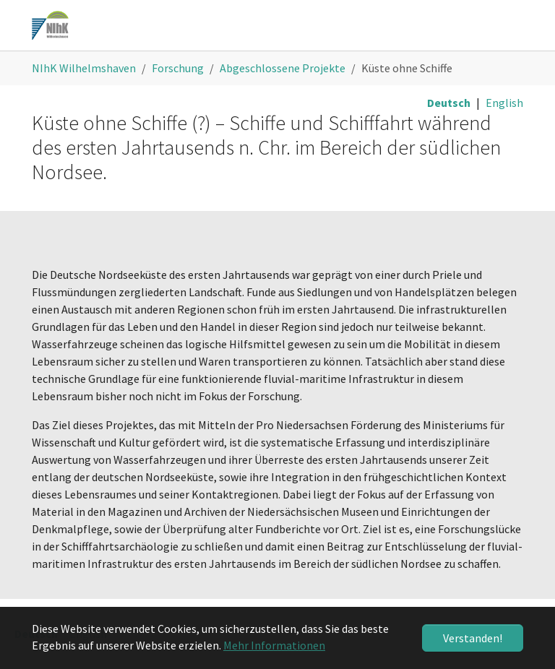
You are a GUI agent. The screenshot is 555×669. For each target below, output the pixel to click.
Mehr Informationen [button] (274, 645)
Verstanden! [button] (472, 638)
